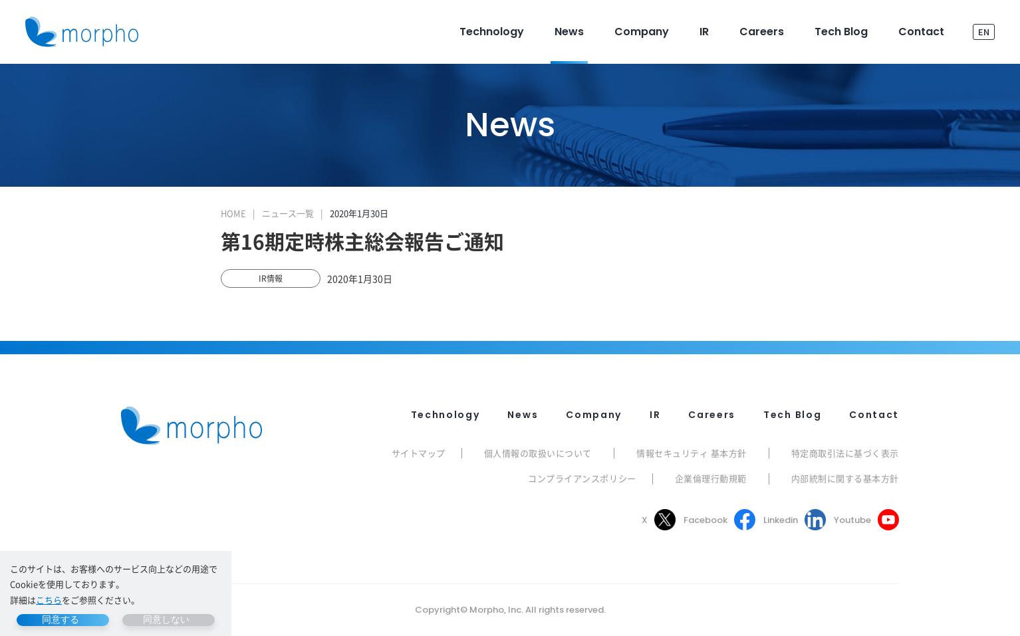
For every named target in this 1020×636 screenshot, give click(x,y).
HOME (233, 213)
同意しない (166, 619)
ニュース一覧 (288, 213)
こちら (49, 599)
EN (983, 31)
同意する (60, 619)
